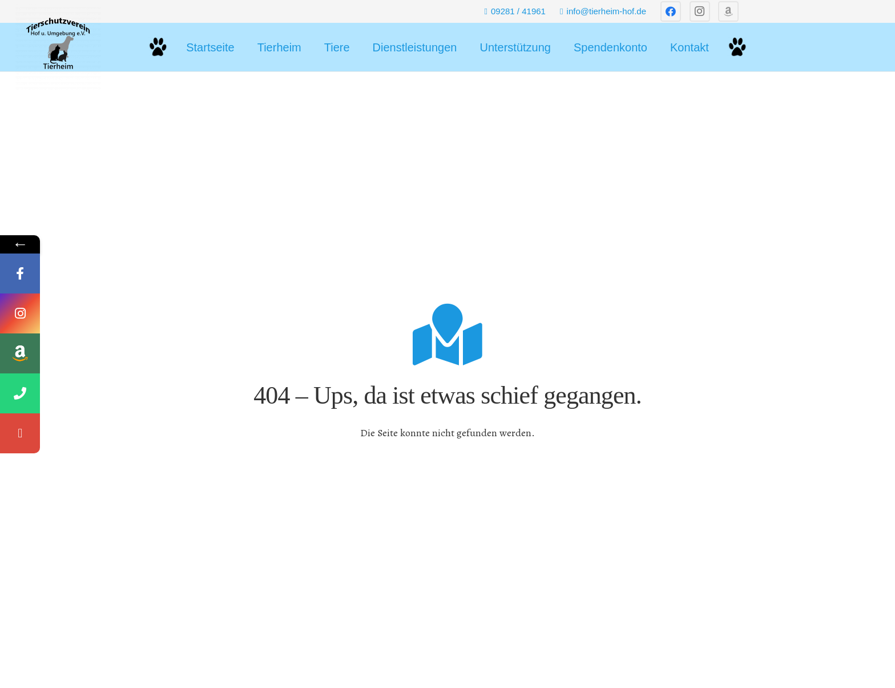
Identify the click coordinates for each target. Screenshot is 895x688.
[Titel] (728, 11)
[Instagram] (700, 11)
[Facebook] (670, 11)
